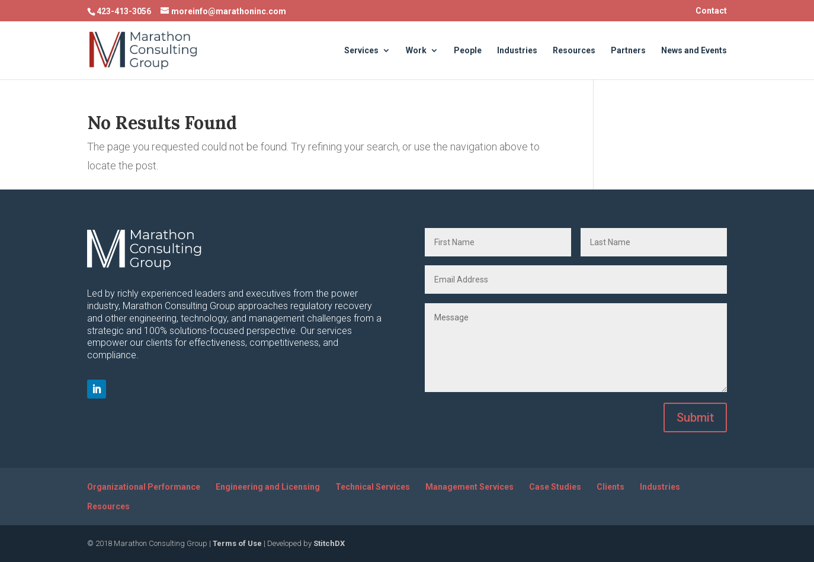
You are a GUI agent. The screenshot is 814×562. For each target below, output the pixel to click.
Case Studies (555, 487)
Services (361, 50)
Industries (517, 50)
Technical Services (372, 487)
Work (416, 50)
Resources (574, 50)
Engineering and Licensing (268, 487)
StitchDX (329, 543)
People (468, 50)
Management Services (469, 487)
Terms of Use (237, 543)
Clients (610, 487)
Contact (711, 11)
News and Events (694, 50)
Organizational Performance (143, 487)
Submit (695, 417)
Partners (628, 50)
